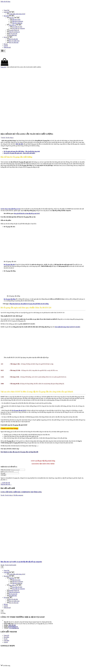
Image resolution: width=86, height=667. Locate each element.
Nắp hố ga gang (15, 19)
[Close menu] (2, 567)
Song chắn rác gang (16, 26)
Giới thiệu (7, 12)
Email (3, 471)
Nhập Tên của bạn (6, 469)
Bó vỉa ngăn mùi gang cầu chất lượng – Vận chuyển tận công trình (22, 151)
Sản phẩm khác (12, 35)
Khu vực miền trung (13, 40)
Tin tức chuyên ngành (10, 565)
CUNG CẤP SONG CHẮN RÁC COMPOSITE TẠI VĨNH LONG (21, 492)
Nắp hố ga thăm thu (16, 23)
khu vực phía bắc (12, 39)
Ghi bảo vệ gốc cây (13, 30)
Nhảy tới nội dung (5, 1)
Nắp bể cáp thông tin (13, 32)
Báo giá (6, 44)
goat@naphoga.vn (13, 626)
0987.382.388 (12, 625)
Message (3, 473)
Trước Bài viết (5, 482)
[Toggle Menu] (12, 12)
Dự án (6, 37)
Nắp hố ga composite (16, 21)
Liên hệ (6, 45)
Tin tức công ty (9, 137)
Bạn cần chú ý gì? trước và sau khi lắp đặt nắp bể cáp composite (21, 561)
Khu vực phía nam (12, 42)
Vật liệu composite (18, 495)
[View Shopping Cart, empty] (43, 62)
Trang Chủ (6, 10)
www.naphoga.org (14, 628)
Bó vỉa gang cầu (12, 33)
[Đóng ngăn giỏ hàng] (2, 611)
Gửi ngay (3, 475)
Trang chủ (3, 67)
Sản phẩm (7, 15)
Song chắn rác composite (17, 28)
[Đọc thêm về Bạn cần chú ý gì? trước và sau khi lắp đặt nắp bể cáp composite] (41, 558)
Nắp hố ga (11, 17)
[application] (10, 12)
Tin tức (3, 137)
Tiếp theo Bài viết (6, 484)
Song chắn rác (12, 25)
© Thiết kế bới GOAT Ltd (7, 662)
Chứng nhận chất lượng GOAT (16, 14)
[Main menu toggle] (3, 50)
